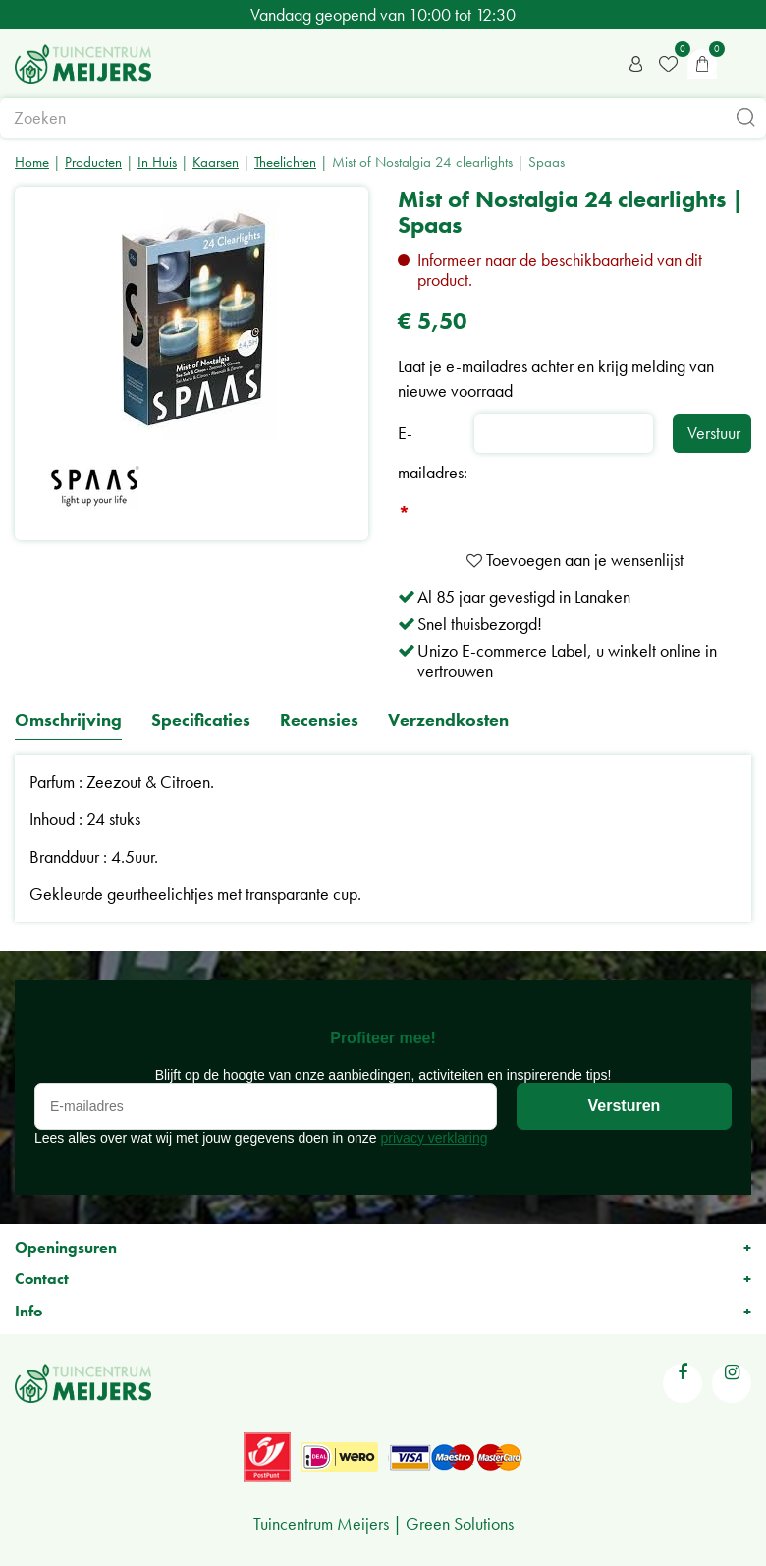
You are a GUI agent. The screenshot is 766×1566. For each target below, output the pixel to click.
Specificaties (200, 720)
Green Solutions (460, 1523)
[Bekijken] (702, 64)
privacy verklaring (434, 1138)
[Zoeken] (383, 118)
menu (741, 64)
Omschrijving (68, 720)
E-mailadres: (432, 474)
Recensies (319, 720)
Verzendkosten (448, 720)
